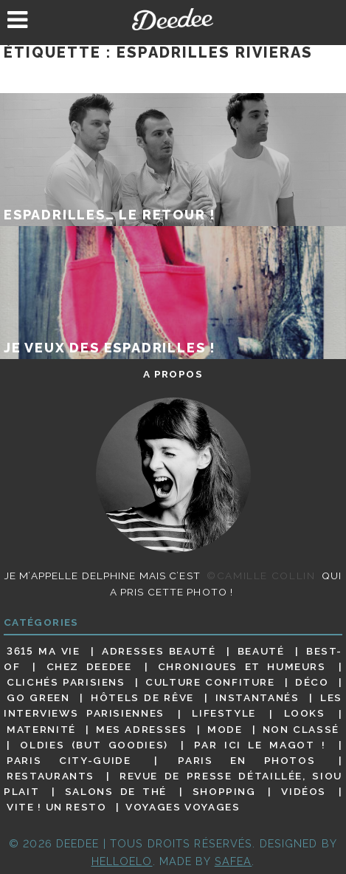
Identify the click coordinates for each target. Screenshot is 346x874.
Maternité (41, 729)
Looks (304, 714)
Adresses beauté (158, 651)
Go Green (38, 697)
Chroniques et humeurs (242, 666)
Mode (225, 729)
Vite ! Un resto (56, 807)
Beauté (261, 651)
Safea (233, 861)
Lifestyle (224, 714)
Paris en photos (246, 760)
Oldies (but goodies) (94, 745)
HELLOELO (122, 861)
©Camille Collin (261, 575)
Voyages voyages (182, 807)
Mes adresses (141, 729)
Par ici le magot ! (259, 745)
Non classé (301, 729)
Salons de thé (116, 791)
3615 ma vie (43, 651)
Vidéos (303, 791)
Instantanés (257, 697)
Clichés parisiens (66, 682)
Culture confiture (210, 682)
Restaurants (50, 776)
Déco (312, 682)
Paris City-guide (69, 760)
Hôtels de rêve (142, 697)
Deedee (172, 19)
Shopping (224, 791)
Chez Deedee (89, 666)
